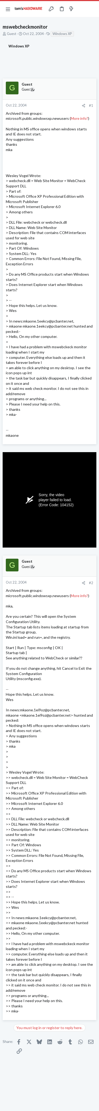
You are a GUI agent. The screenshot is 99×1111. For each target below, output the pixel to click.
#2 (91, 583)
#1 (91, 105)
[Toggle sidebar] (81, 9)
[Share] (83, 105)
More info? (79, 118)
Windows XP (62, 34)
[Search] (91, 9)
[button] (8, 9)
